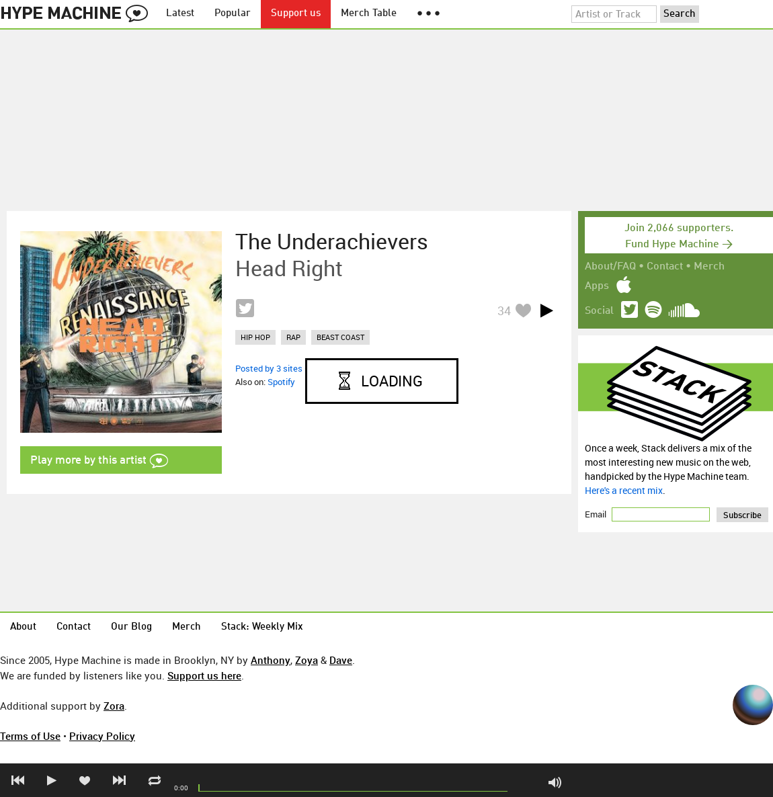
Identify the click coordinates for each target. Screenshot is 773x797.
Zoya (306, 660)
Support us (296, 14)
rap (293, 337)
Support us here (204, 675)
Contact (665, 266)
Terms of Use (30, 736)
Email (596, 514)
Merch (709, 266)
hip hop (255, 337)
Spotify (281, 382)
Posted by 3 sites (268, 368)
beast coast (340, 337)
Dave (340, 660)
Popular (232, 14)
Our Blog (131, 627)
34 (504, 310)
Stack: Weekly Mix (262, 627)
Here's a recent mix (624, 490)
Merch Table (369, 14)
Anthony (270, 660)
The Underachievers (331, 241)
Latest (180, 14)
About (23, 627)
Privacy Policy (102, 736)
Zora (114, 705)
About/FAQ (610, 266)
